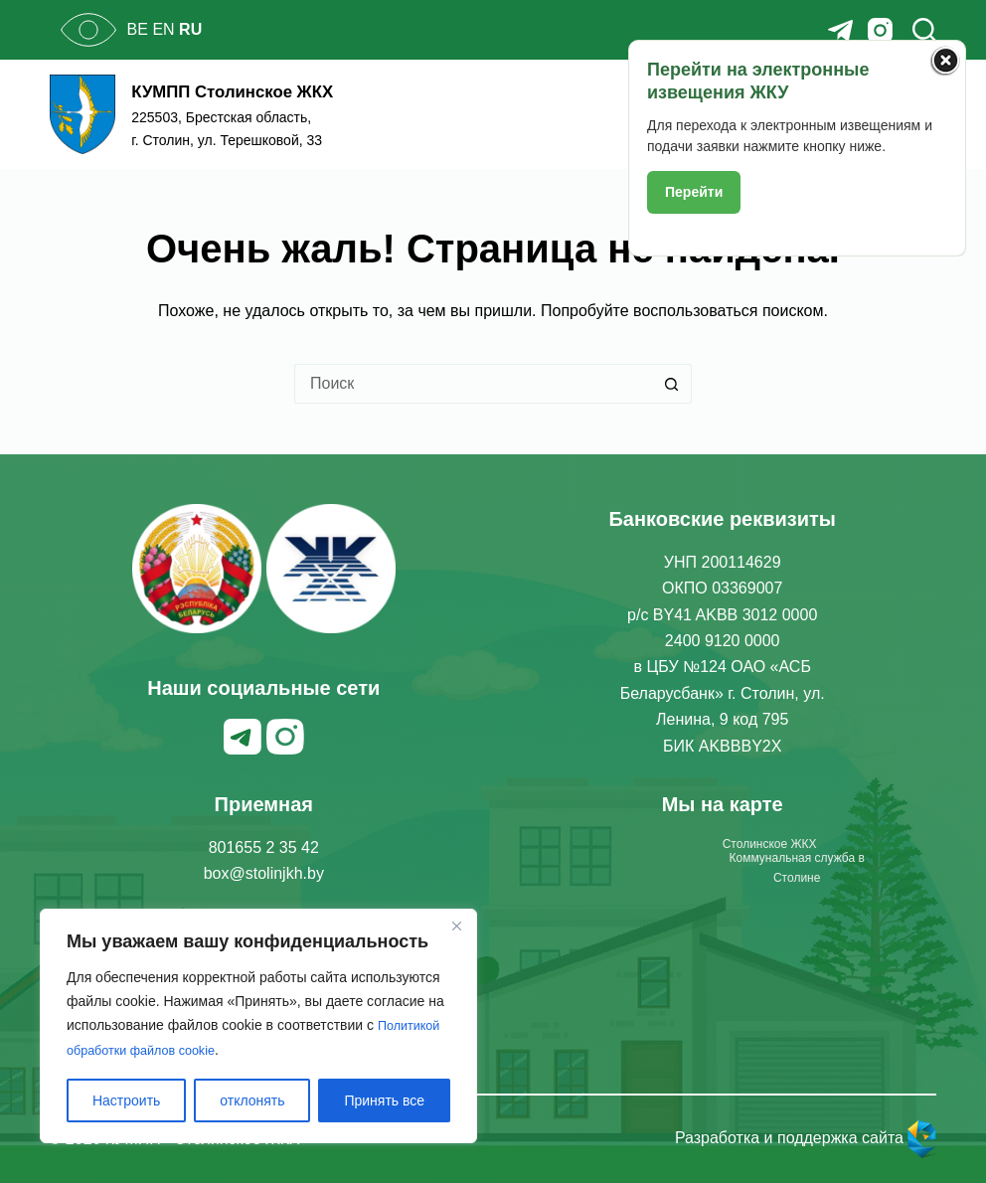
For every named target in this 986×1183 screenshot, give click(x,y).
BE (137, 29)
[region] (258, 1027)
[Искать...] (473, 384)
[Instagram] (880, 30)
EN (163, 29)
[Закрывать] (456, 927)
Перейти (694, 192)
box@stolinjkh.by (264, 873)
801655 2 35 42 (264, 847)
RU (190, 29)
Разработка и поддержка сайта (806, 1137)
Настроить (126, 1100)
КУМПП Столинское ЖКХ (275, 89)
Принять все (384, 1100)
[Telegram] (840, 30)
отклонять (252, 1100)
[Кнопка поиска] (672, 384)
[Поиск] (924, 30)
